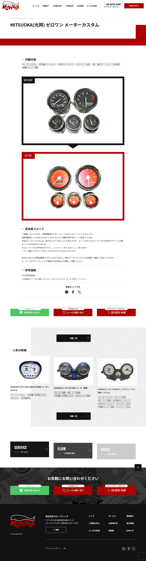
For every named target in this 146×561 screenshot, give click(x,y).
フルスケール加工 (83, 64)
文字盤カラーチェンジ (48, 64)
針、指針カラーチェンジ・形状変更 (107, 64)
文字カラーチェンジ (66, 64)
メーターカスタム (29, 64)
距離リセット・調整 (30, 67)
